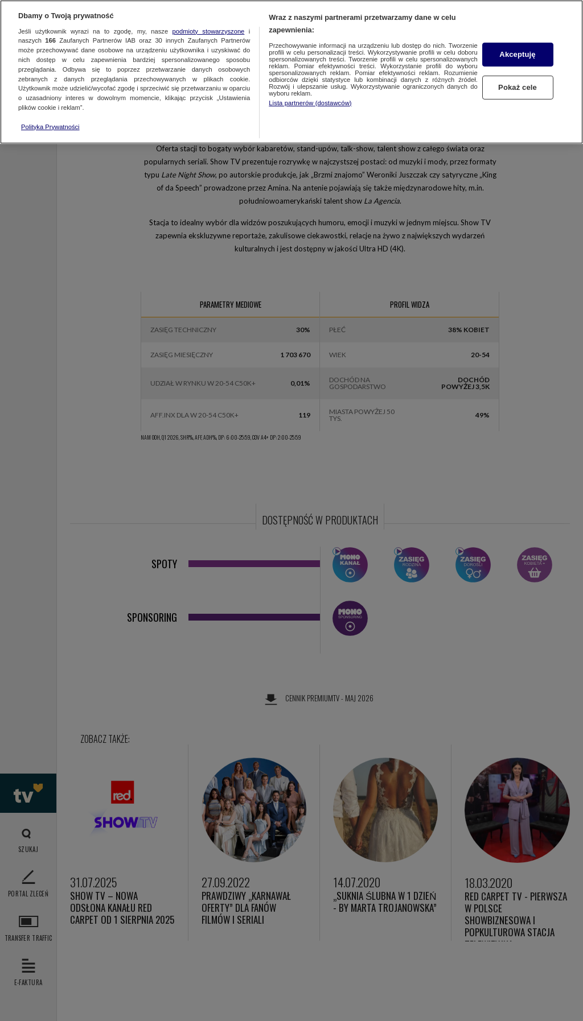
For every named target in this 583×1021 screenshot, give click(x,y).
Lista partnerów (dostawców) (310, 103)
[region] (291, 72)
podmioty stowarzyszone (209, 31)
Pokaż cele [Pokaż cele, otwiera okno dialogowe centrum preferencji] (517, 87)
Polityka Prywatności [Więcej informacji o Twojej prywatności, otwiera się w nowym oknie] (50, 126)
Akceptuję (517, 54)
